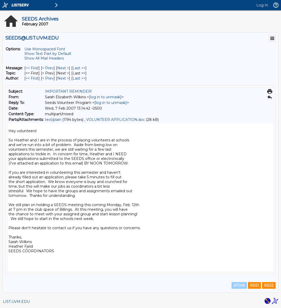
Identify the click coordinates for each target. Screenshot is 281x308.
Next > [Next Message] (63, 68)
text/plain (53, 119)
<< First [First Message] (32, 68)
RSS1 (254, 285)
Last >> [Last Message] (79, 68)
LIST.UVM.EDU (16, 301)
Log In (262, 5)
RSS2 (269, 285)
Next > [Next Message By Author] (63, 78)
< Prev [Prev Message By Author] (48, 78)
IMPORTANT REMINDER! (68, 91)
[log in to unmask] (105, 97)
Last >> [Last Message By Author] (79, 78)
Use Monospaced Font (44, 49)
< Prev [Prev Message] (48, 68)
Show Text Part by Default (47, 53)
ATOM (239, 285)
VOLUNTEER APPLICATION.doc (115, 119)
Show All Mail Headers (44, 58)
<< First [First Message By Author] (32, 78)
